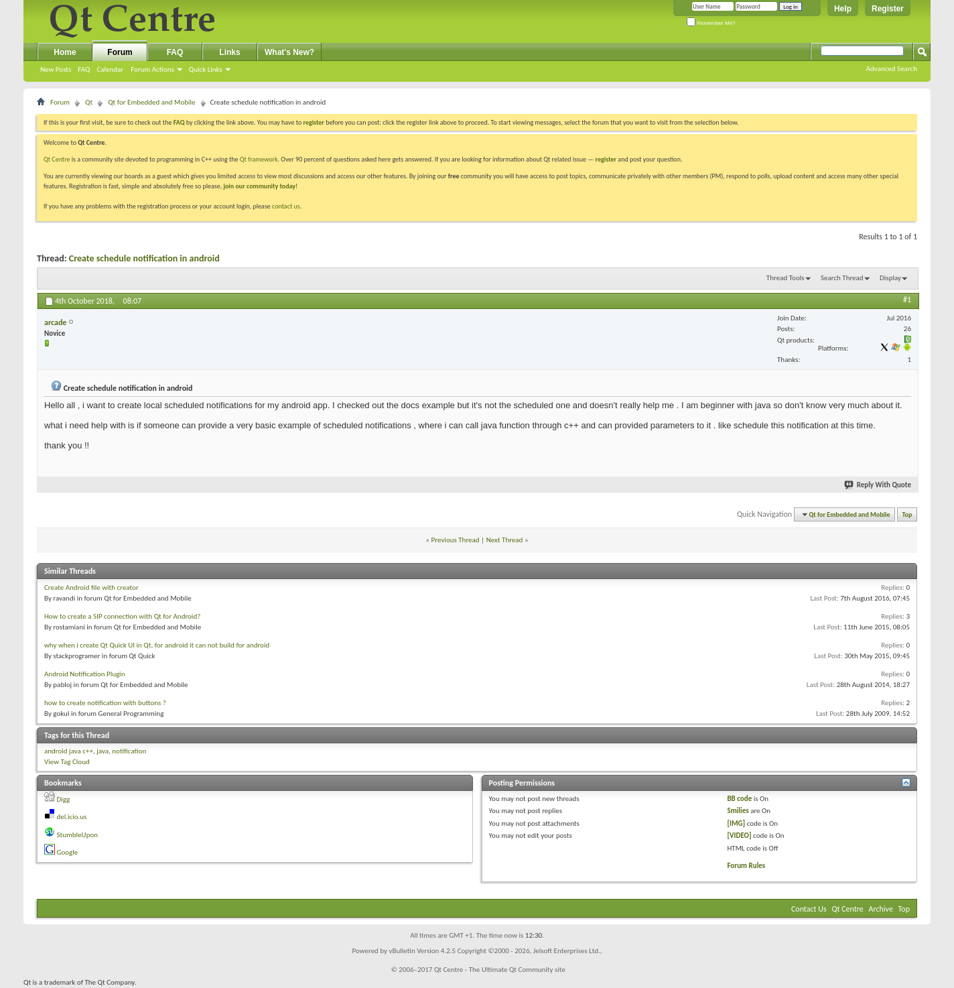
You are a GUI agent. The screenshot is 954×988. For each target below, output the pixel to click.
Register (888, 8)
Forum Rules (746, 865)
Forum (119, 52)
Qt (88, 102)
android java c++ (68, 751)
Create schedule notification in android (144, 258)
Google (67, 852)
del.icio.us (72, 816)
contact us (286, 206)
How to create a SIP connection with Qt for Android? (122, 616)
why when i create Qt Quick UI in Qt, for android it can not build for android (156, 645)
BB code (739, 798)
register (606, 159)
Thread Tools (785, 277)
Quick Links (205, 69)
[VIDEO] (739, 835)
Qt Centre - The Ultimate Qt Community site (499, 969)
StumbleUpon (77, 834)
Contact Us (809, 909)
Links (229, 52)
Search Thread (842, 277)
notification (129, 751)
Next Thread (504, 540)
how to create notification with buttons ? (105, 702)
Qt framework (259, 159)
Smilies (737, 810)
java (102, 751)
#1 (907, 299)
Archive (881, 909)
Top (907, 514)
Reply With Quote (878, 485)
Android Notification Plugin (84, 674)
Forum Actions (152, 69)
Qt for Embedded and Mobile (151, 102)
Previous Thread (455, 540)
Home (65, 52)
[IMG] (736, 823)
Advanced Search (891, 68)
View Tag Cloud (67, 761)
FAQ (84, 69)
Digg (63, 799)
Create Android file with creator (91, 587)
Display (890, 277)
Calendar (109, 69)
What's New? (289, 52)
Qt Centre (57, 159)
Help (842, 8)
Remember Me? (711, 23)
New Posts (55, 69)
